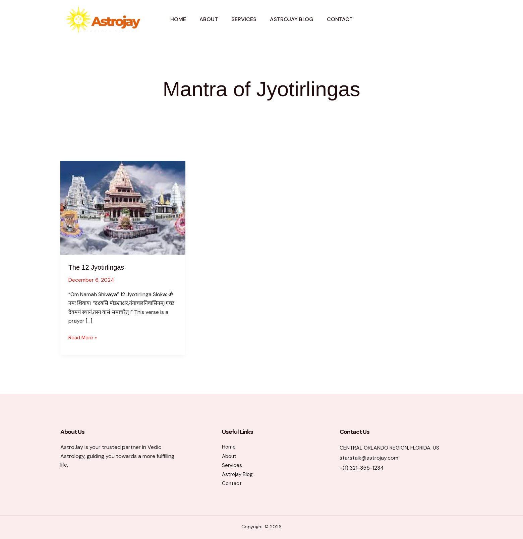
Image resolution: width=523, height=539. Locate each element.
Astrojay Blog (291, 19)
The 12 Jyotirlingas (100, 267)
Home (178, 19)
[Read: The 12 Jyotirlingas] (122, 207)
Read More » (83, 337)
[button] (435, 19)
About (208, 19)
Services (243, 19)
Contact (340, 19)
